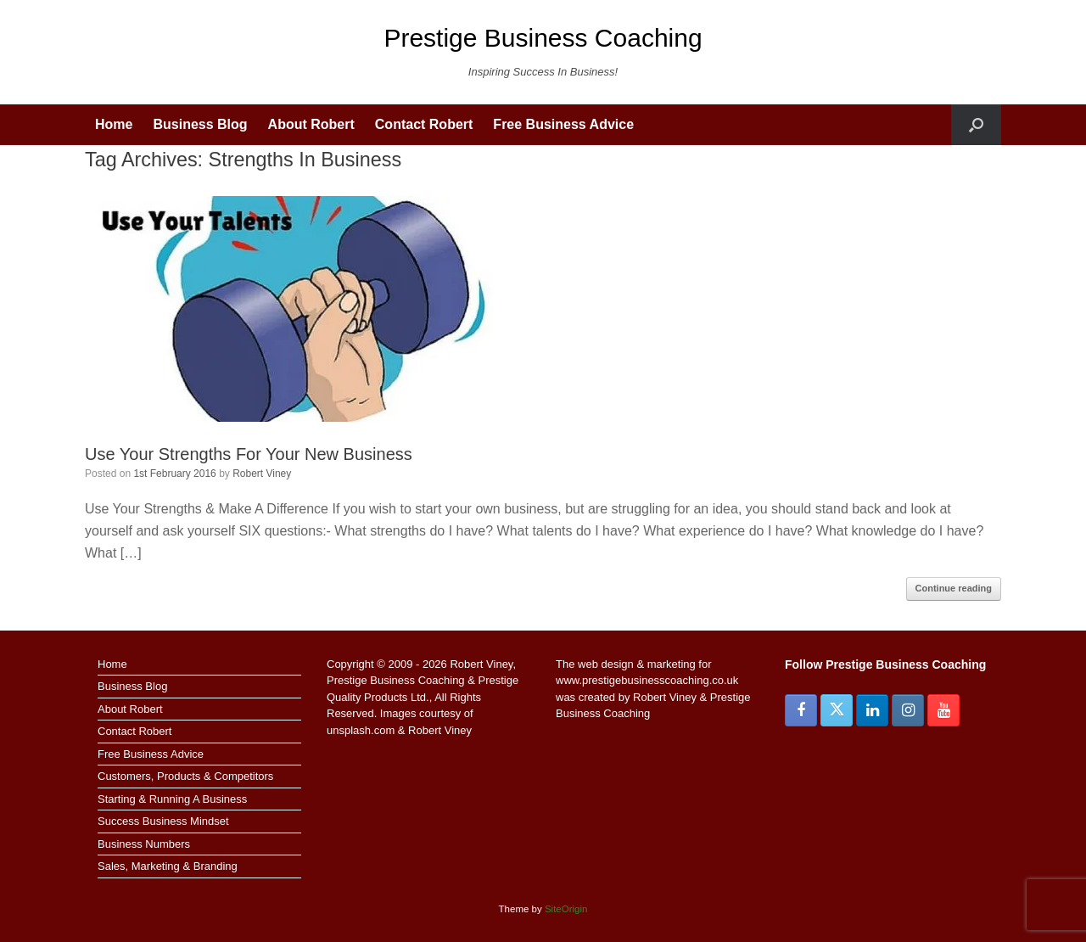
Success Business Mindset (163, 821)
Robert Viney (261, 473)
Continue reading (953, 588)
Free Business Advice (563, 124)
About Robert (311, 124)
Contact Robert (424, 124)
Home (113, 124)
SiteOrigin (566, 909)
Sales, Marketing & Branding (168, 866)
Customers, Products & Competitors (185, 776)
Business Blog (200, 124)
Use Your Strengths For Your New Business (248, 454)
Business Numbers (144, 844)
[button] (976, 124)
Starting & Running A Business (172, 799)
